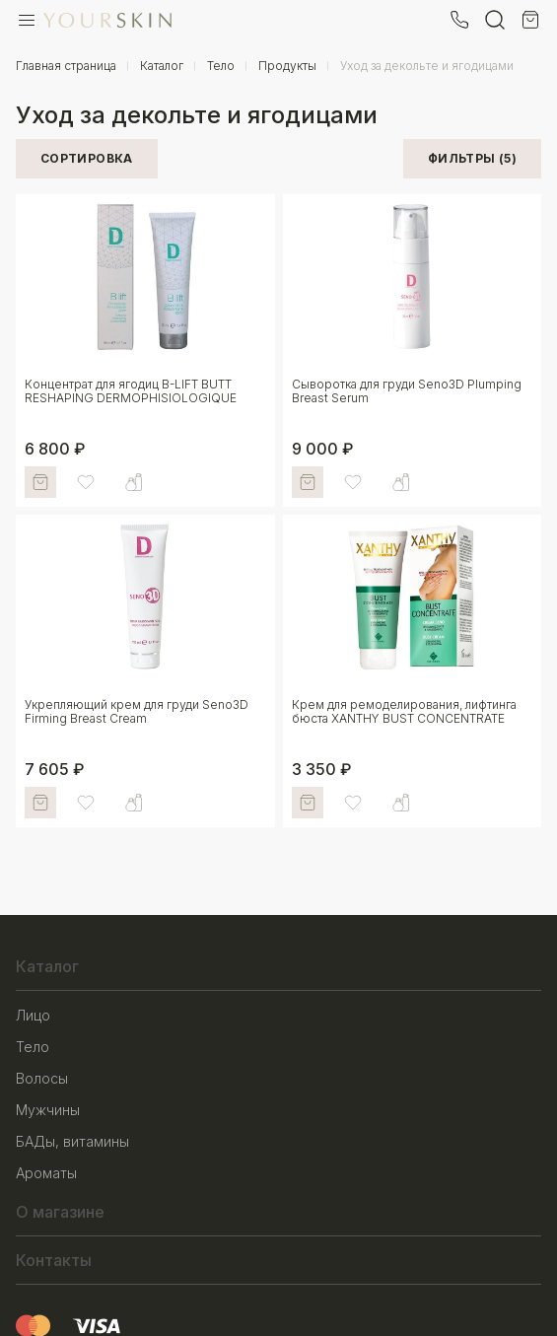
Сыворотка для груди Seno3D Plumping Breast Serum (407, 391)
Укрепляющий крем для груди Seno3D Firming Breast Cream (136, 711)
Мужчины (48, 1109)
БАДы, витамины (72, 1141)
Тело (32, 1046)
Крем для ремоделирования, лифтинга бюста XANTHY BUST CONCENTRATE (404, 711)
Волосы (42, 1078)
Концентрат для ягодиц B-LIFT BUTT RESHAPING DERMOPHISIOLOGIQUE (131, 391)
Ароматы (46, 1172)
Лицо (33, 1015)
